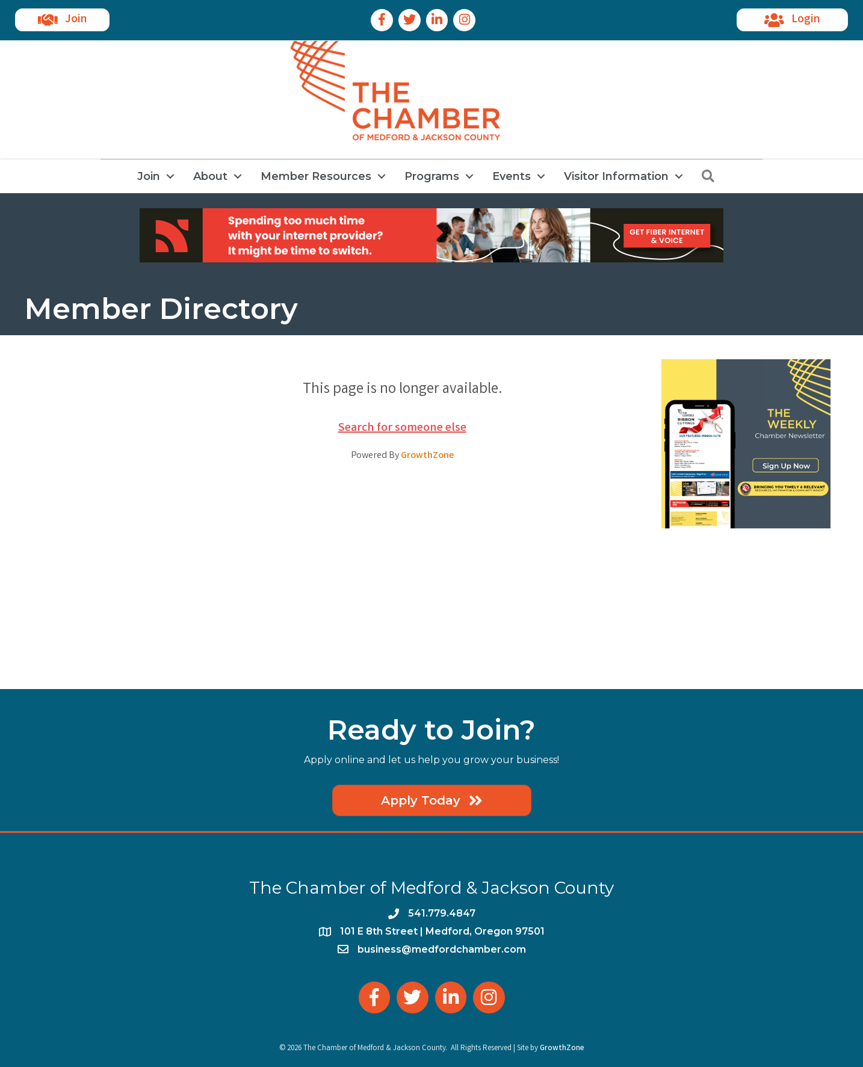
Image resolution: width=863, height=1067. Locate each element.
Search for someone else (402, 428)
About (210, 176)
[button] (62, 19)
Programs (431, 176)
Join (148, 176)
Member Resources (316, 176)
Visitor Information (616, 176)
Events (511, 176)
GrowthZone (427, 456)
